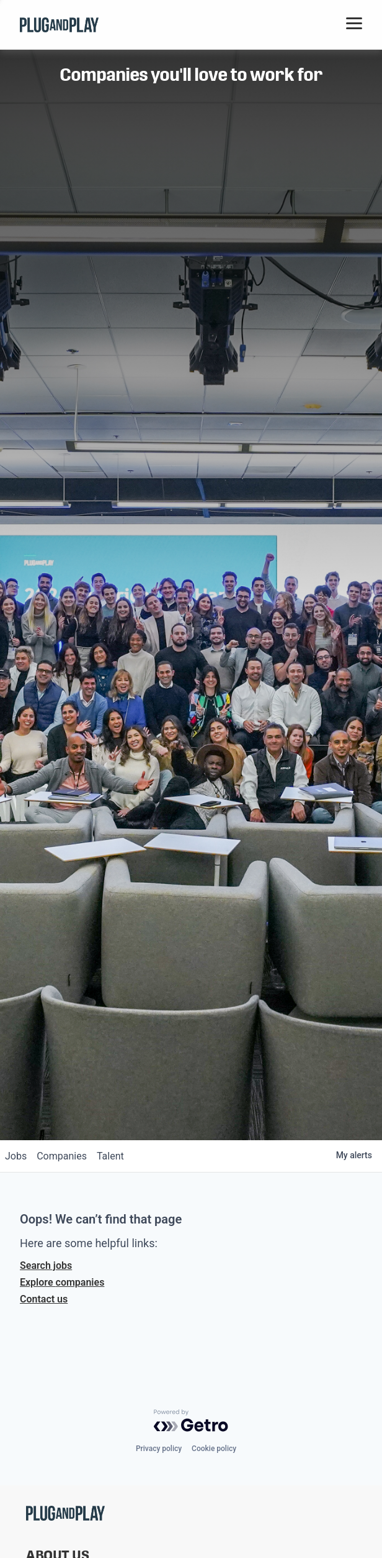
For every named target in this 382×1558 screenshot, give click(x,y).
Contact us (44, 1299)
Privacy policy (159, 1448)
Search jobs (46, 1265)
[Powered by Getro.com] (191, 1420)
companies (62, 1156)
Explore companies (62, 1282)
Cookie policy (214, 1448)
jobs (16, 1156)
